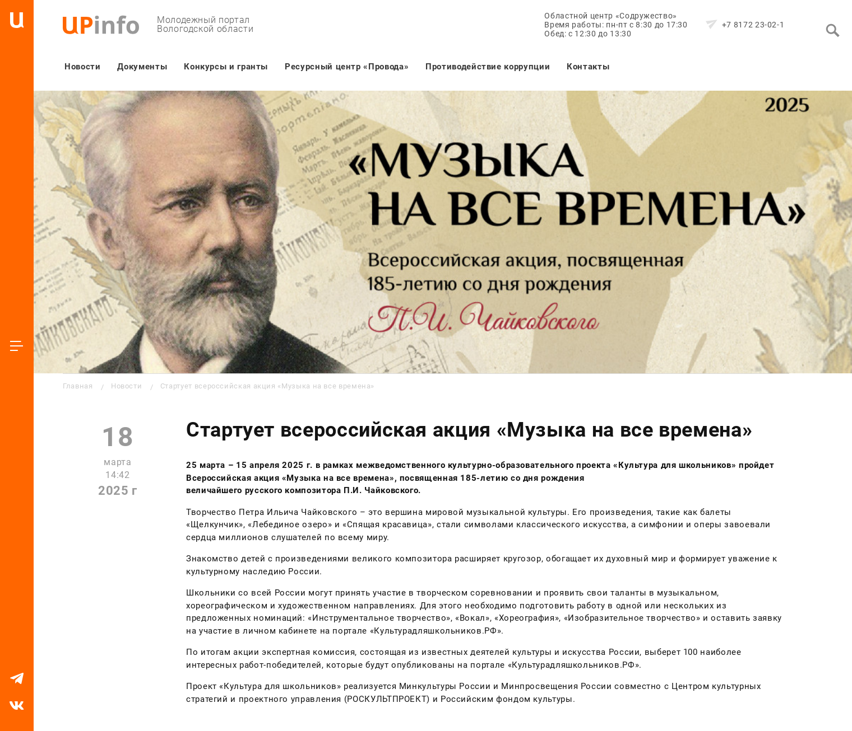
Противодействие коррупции (487, 67)
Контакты (588, 67)
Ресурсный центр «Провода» (347, 67)
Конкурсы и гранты (226, 67)
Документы (142, 67)
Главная (77, 386)
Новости (82, 67)
